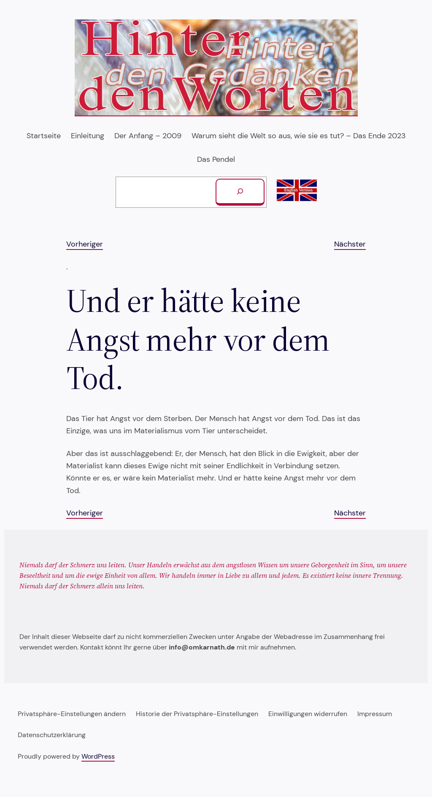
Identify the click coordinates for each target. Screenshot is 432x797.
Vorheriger (84, 244)
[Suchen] (240, 192)
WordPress (98, 756)
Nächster (350, 244)
